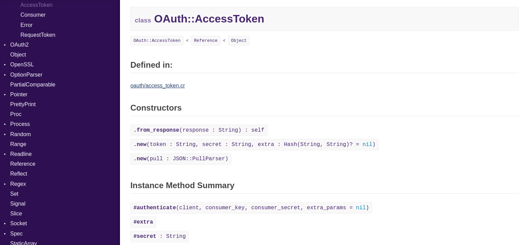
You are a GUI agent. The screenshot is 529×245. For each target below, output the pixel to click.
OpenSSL (22, 64)
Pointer (19, 94)
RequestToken (37, 35)
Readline (21, 154)
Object (18, 55)
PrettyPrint (23, 104)
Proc (15, 114)
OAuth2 (19, 45)
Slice (16, 213)
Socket (18, 223)
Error (26, 25)
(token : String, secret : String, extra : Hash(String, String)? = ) (254, 145)
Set (14, 194)
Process (20, 124)
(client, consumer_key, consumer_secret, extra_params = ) (251, 208)
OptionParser (26, 75)
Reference (22, 164)
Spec (16, 233)
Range (18, 144)
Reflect (18, 174)
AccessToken (36, 5)
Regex (18, 184)
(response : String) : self (198, 130)
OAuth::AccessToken (156, 40)
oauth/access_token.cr (157, 85)
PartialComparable (33, 84)
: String (159, 236)
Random (20, 134)
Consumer (33, 15)
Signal (17, 204)
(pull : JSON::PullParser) (180, 159)
